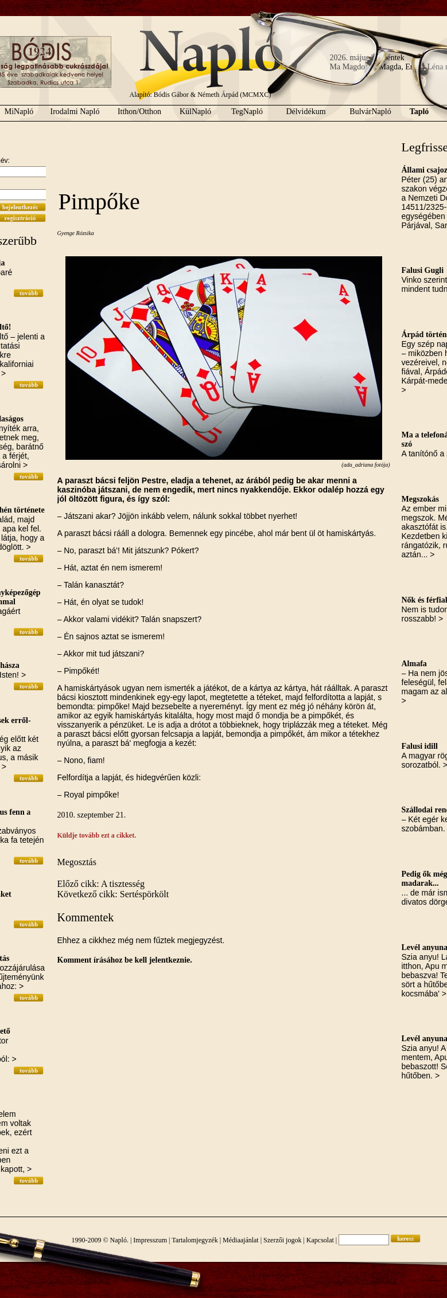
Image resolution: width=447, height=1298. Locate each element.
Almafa (414, 663)
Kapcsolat (320, 1240)
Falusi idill (420, 746)
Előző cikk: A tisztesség (101, 884)
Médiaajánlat (241, 1240)
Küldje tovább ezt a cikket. (97, 835)
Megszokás (420, 499)
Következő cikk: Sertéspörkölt (113, 894)
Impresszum (150, 1240)
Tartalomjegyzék (194, 1240)
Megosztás (76, 862)
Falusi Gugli (423, 270)
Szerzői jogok (282, 1240)
